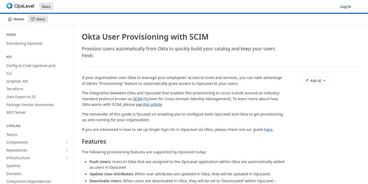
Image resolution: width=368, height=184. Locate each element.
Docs (46, 6)
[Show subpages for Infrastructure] (67, 158)
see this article (149, 104)
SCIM (137, 98)
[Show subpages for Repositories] (67, 150)
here (268, 129)
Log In (345, 6)
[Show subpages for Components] (67, 142)
